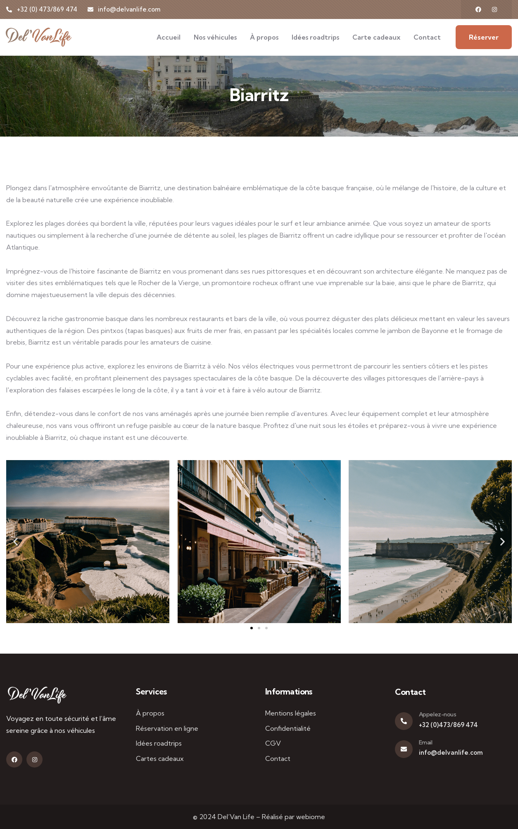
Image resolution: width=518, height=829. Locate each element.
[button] (15, 541)
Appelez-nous (437, 714)
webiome (310, 816)
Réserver (484, 37)
